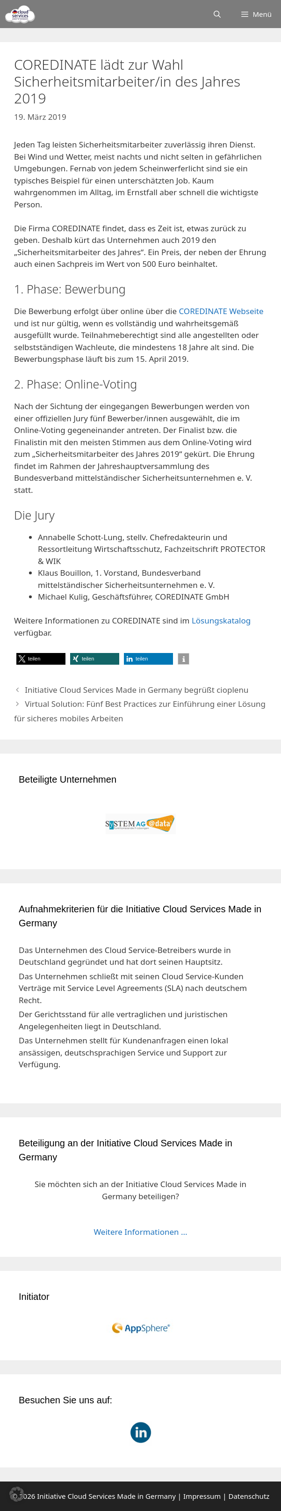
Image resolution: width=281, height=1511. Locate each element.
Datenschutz (248, 1496)
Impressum (202, 1496)
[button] (40, 659)
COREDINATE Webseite (221, 311)
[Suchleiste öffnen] (217, 14)
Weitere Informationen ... (140, 1231)
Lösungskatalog (221, 620)
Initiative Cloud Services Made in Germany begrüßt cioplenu (136, 689)
